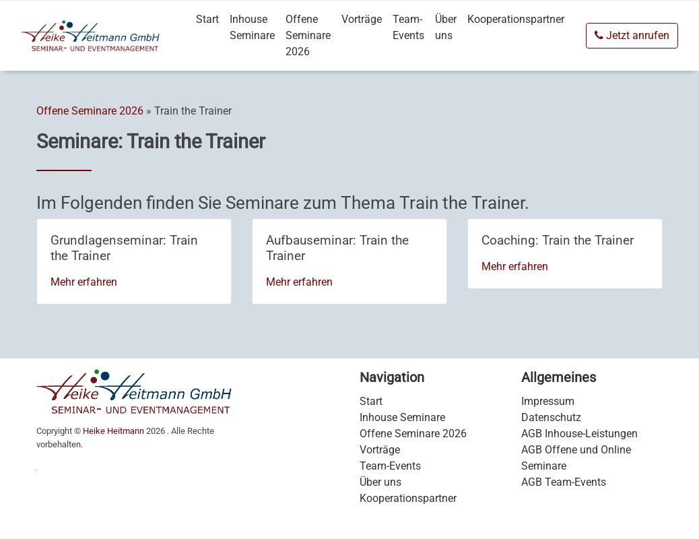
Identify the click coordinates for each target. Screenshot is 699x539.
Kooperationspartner (515, 19)
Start (207, 19)
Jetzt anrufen (632, 35)
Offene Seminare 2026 (308, 35)
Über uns (446, 27)
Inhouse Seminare (252, 27)
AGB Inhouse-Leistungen (579, 433)
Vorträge (361, 19)
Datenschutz (551, 417)
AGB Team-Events (563, 482)
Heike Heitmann (113, 431)
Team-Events (408, 27)
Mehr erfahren (84, 282)
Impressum (547, 401)
